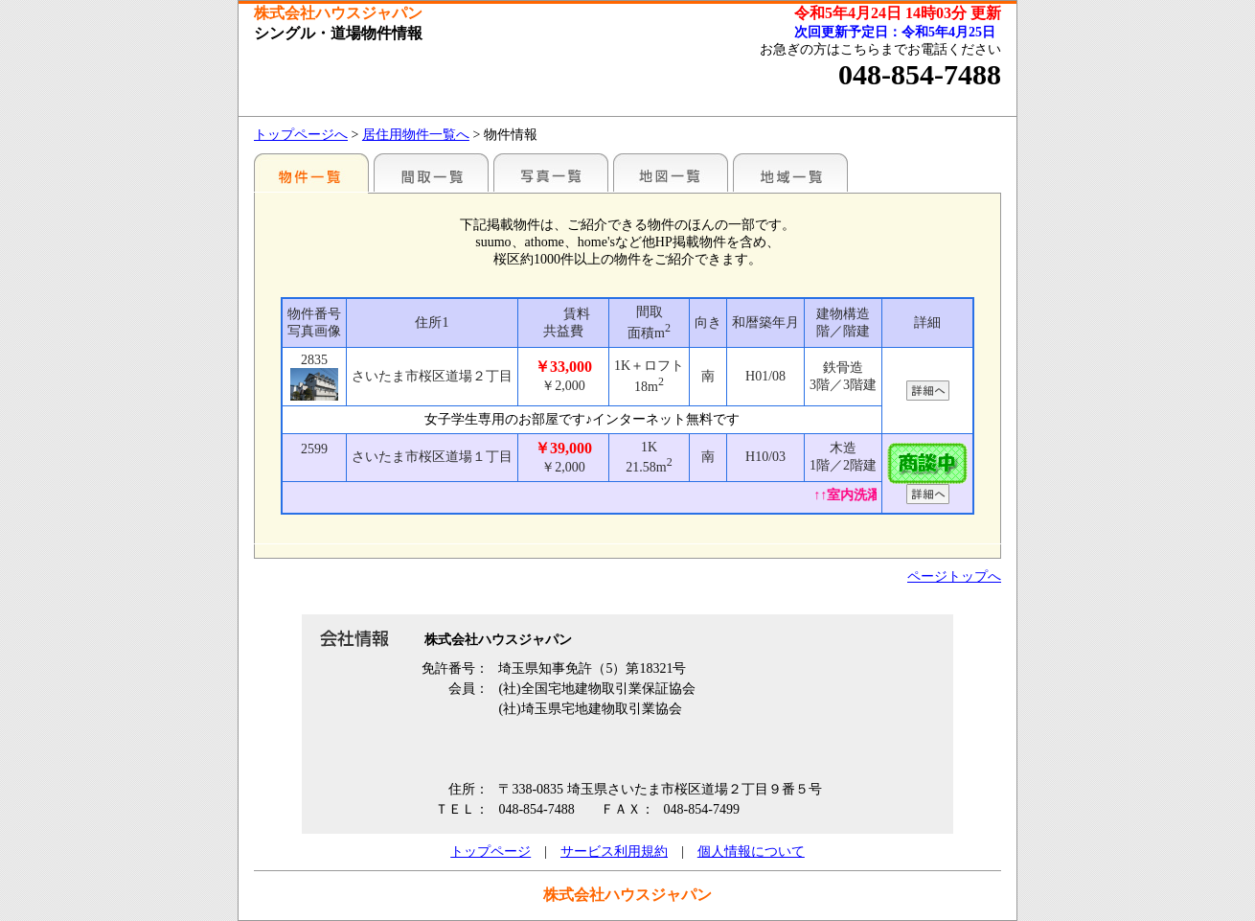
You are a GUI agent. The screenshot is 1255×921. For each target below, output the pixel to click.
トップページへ (301, 134)
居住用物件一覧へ (415, 134)
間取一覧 (431, 172)
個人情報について (751, 851)
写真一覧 (550, 172)
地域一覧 (790, 172)
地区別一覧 (311, 172)
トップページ (490, 851)
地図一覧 (670, 172)
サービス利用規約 (614, 851)
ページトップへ (954, 576)
